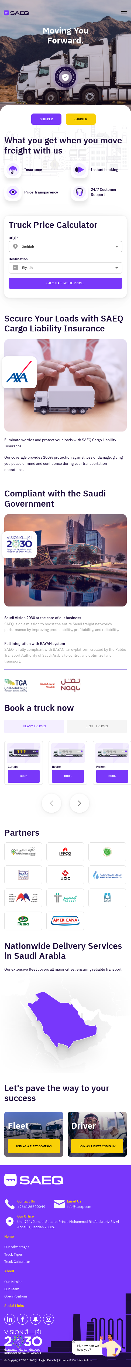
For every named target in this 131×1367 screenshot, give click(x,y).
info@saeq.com (79, 1206)
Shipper (46, 119)
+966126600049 (31, 1206)
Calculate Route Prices (65, 283)
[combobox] (63, 246)
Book (24, 776)
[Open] (116, 246)
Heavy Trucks (34, 726)
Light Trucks (97, 726)
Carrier (81, 119)
